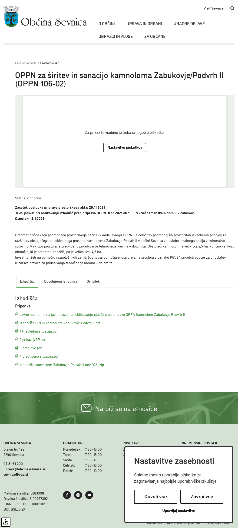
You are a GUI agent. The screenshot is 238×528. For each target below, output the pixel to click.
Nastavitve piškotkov (124, 147)
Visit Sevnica (213, 8)
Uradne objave (189, 23)
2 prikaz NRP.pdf (30, 339)
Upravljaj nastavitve (178, 510)
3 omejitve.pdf (28, 348)
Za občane (154, 36)
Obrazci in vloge (116, 36)
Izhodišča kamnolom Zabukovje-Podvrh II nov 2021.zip (59, 364)
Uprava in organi (144, 23)
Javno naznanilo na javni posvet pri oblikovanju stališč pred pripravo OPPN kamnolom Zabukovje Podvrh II (100, 314)
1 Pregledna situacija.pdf (36, 331)
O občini (107, 23)
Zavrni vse (202, 496)
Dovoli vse (155, 496)
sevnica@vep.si (15, 474)
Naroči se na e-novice (119, 408)
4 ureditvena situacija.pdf (37, 356)
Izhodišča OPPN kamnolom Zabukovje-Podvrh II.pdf (57, 322)
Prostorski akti (49, 62)
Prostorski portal (26, 62)
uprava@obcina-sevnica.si (24, 469)
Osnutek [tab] (93, 281)
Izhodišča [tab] (27, 281)
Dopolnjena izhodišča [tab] (60, 281)
